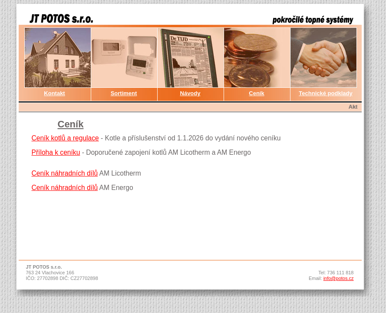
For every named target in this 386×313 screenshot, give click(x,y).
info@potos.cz (338, 278)
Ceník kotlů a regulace (65, 138)
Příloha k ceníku (56, 152)
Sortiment (124, 93)
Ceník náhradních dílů (65, 173)
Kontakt (54, 93)
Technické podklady (325, 93)
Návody (190, 93)
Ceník (256, 93)
